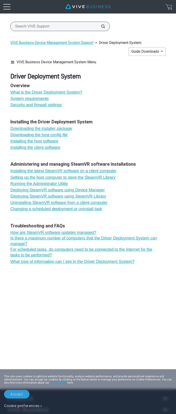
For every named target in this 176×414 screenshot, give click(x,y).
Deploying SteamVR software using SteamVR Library (58, 196)
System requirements (29, 98)
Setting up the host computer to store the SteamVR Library (62, 177)
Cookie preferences (22, 405)
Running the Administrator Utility (39, 183)
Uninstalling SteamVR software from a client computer (58, 202)
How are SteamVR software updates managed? (53, 232)
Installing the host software (34, 141)
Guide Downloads (145, 51)
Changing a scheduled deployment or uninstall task (56, 209)
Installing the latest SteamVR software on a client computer (63, 171)
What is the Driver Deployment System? (46, 92)
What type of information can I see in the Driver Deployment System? (72, 261)
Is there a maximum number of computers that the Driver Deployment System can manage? (83, 241)
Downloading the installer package (41, 128)
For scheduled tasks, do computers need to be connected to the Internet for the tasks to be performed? (81, 252)
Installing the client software (35, 147)
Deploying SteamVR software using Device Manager (57, 190)
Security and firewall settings (36, 105)
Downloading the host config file (39, 135)
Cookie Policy (58, 382)
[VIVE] (88, 6)
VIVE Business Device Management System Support (51, 43)
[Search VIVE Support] (100, 26)
